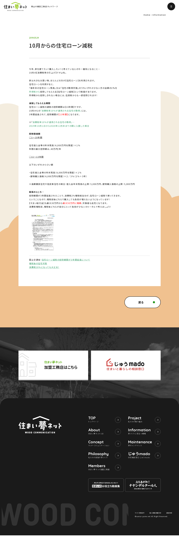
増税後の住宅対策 (38, 263)
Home (147, 15)
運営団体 (168, 517)
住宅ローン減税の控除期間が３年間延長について (66, 259)
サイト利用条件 (140, 517)
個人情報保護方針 (156, 517)
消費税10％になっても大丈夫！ (44, 267)
